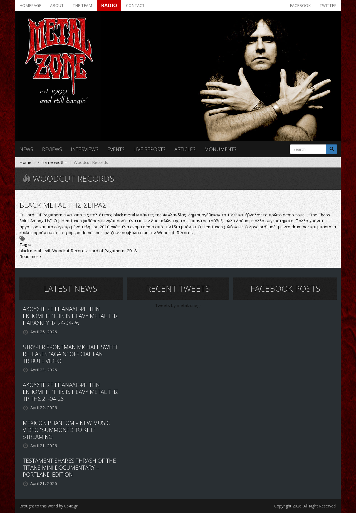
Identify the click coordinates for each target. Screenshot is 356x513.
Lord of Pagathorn (106, 250)
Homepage (30, 5)
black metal (30, 250)
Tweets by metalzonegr (178, 305)
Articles (185, 149)
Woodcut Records (69, 250)
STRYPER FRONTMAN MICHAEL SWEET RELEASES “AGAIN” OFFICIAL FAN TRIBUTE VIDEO (70, 354)
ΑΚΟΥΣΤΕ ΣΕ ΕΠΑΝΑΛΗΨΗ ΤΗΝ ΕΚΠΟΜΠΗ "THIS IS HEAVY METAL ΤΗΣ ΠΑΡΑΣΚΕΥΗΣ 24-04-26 (70, 316)
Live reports (149, 149)
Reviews (52, 149)
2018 (132, 250)
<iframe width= (52, 162)
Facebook (300, 5)
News (26, 149)
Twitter (328, 5)
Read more (30, 256)
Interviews (84, 149)
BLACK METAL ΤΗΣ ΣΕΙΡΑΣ (63, 205)
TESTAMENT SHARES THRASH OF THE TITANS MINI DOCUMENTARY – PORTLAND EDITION (69, 467)
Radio (109, 5)
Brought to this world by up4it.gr (48, 506)
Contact (135, 5)
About (57, 5)
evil (46, 250)
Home (25, 162)
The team (82, 5)
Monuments (220, 149)
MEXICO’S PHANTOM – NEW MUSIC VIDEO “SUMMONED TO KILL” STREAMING (66, 430)
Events (116, 149)
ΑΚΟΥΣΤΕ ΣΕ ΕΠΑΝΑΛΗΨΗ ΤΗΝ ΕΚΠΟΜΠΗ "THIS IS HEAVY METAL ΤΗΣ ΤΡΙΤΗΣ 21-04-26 (70, 391)
